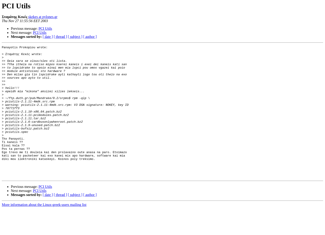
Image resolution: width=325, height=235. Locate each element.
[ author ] (90, 37)
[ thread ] (60, 37)
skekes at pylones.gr (42, 17)
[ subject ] (75, 37)
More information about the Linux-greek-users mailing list (44, 231)
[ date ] (48, 37)
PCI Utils (45, 28)
